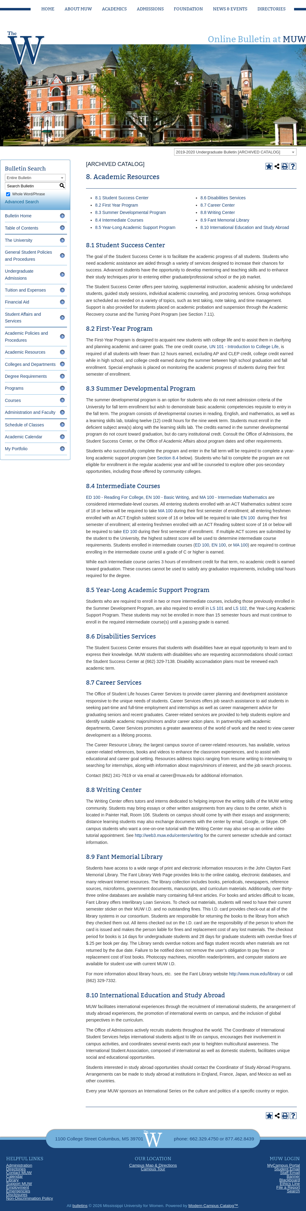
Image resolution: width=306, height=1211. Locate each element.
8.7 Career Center (217, 205)
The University (18, 240)
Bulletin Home (18, 215)
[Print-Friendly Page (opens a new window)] (285, 166)
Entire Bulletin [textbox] (19, 177)
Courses (13, 400)
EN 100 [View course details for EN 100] (248, 517)
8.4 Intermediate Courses (119, 220)
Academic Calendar (23, 436)
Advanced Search (22, 201)
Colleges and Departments (30, 364)
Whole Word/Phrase (28, 194)
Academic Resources (25, 352)
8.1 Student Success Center (121, 197)
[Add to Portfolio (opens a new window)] (269, 166)
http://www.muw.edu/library (254, 973)
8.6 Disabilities (214, 197)
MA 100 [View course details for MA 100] (165, 510)
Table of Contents (21, 228)
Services (237, 197)
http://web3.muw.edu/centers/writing (169, 835)
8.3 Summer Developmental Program (130, 212)
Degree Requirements (26, 376)
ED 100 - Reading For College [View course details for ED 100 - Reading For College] (115, 497)
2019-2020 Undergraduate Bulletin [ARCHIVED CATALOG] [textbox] (228, 152)
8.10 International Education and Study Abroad (244, 227)
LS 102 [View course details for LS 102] (240, 608)
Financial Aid (17, 302)
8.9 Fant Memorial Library (224, 220)
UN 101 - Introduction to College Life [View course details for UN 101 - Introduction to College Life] (243, 346)
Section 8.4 (167, 457)
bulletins (80, 1205)
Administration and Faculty (30, 412)
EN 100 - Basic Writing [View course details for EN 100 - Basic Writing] (167, 497)
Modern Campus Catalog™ (213, 1205)
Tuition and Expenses (25, 290)
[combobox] (235, 152)
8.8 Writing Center (217, 212)
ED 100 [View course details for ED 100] (130, 531)
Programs (14, 388)
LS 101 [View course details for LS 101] (216, 608)
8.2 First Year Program (116, 205)
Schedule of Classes (24, 424)
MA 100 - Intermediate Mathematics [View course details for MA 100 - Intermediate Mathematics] (233, 497)
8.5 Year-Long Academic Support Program (135, 227)
